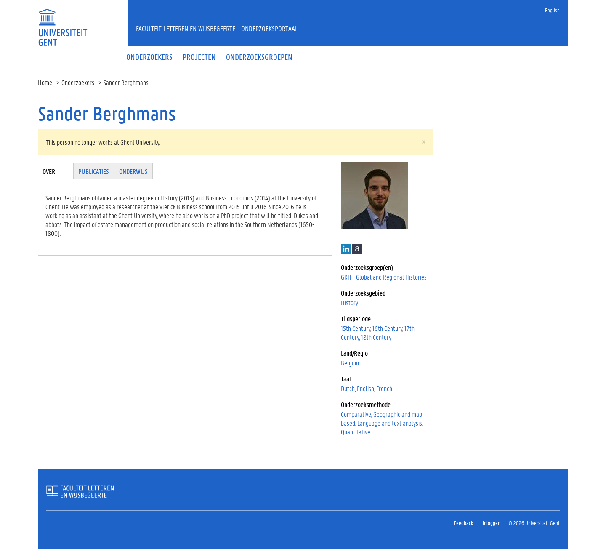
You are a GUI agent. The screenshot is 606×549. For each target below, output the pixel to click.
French (384, 388)
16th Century (387, 328)
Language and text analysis (389, 422)
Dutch (348, 388)
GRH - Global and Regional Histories (384, 276)
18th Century (376, 337)
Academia (357, 249)
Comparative (356, 414)
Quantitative (355, 431)
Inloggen (491, 522)
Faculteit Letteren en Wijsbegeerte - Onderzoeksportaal (217, 28)
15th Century (355, 328)
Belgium (351, 362)
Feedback (463, 522)
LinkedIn (346, 249)
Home (45, 82)
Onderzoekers (77, 82)
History (349, 302)
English (552, 9)
